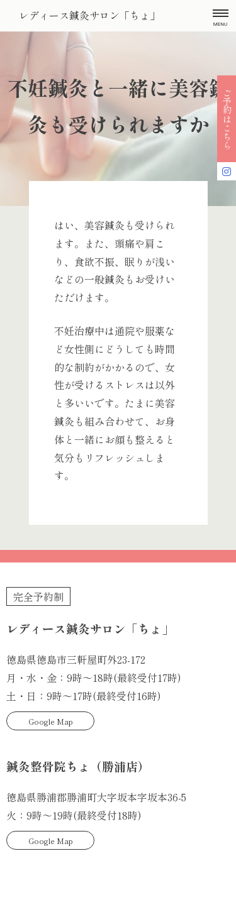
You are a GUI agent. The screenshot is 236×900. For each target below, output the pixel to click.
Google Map (50, 721)
